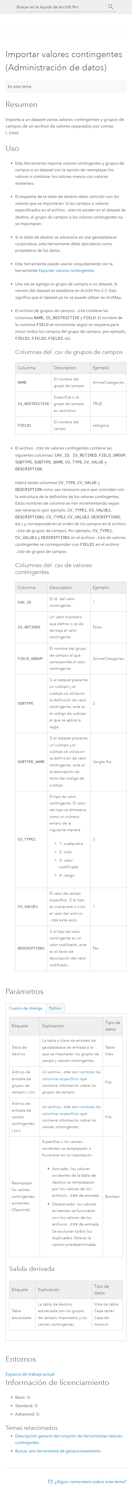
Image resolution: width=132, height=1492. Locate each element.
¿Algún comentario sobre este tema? (90, 1482)
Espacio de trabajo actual (30, 1374)
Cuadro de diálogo (25, 1008)
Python (55, 1008)
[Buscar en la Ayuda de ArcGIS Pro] (60, 7)
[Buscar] (111, 6)
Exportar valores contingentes (66, 270)
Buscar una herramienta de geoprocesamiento (58, 1451)
